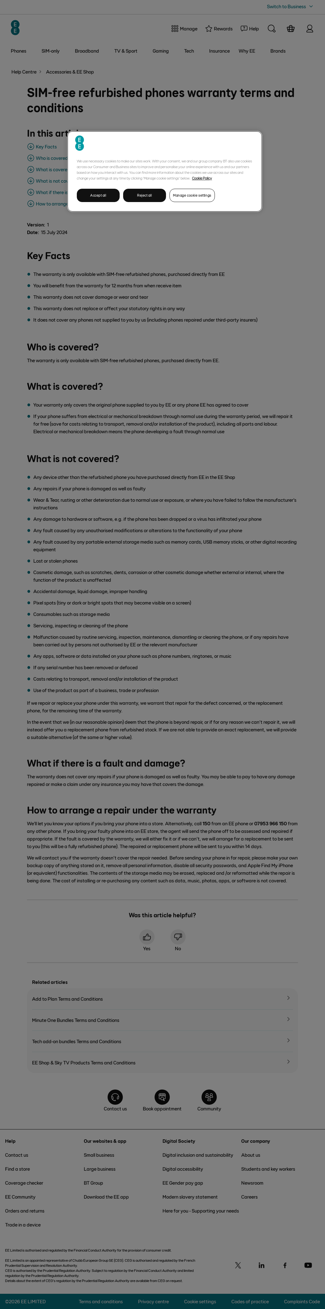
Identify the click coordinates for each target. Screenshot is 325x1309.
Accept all (98, 195)
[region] (164, 171)
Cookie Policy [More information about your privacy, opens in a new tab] (202, 178)
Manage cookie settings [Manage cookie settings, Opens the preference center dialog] (192, 195)
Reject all (144, 195)
